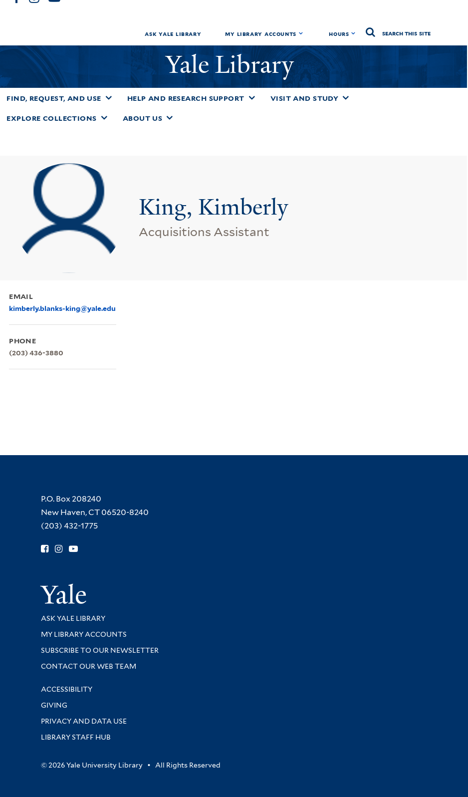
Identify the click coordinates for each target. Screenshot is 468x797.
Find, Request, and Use (53, 98)
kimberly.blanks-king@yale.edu (62, 308)
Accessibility (66, 689)
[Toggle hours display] (353, 33)
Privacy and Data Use (84, 721)
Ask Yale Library (173, 33)
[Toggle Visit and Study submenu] (345, 98)
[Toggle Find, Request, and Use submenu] (108, 98)
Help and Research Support (185, 98)
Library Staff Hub (76, 737)
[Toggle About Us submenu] (169, 118)
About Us (143, 118)
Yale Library (233, 64)
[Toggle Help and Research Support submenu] (251, 98)
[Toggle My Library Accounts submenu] (301, 33)
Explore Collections (51, 118)
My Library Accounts (260, 33)
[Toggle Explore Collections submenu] (104, 118)
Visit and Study (304, 98)
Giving (54, 705)
